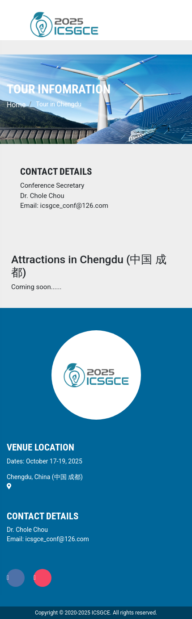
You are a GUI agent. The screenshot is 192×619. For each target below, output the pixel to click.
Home (16, 105)
